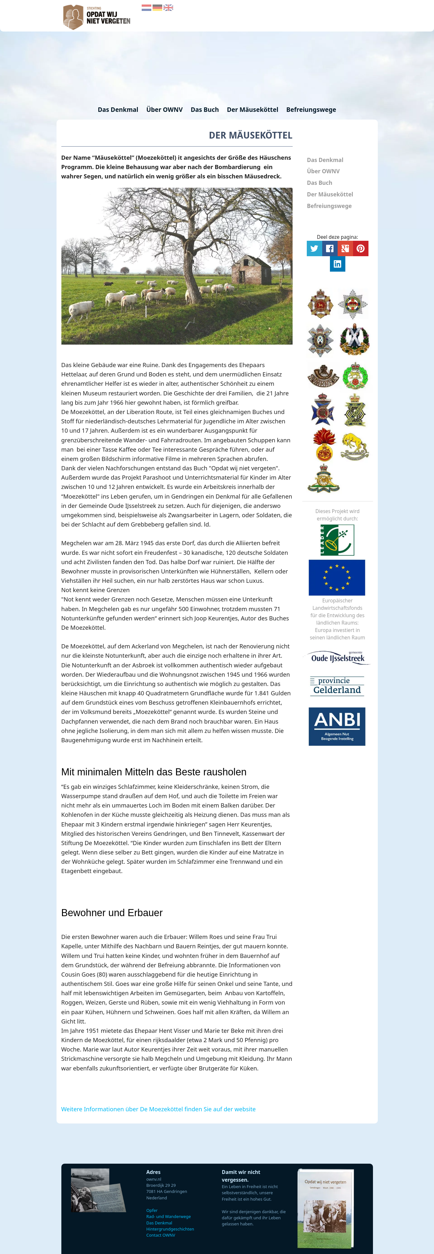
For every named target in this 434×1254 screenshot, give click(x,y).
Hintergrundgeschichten (170, 1229)
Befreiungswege (311, 109)
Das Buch (206, 109)
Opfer (152, 1210)
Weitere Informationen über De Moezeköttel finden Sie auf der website (158, 1109)
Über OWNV (165, 109)
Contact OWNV (160, 1235)
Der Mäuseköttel (253, 109)
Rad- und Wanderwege (168, 1216)
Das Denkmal (119, 109)
